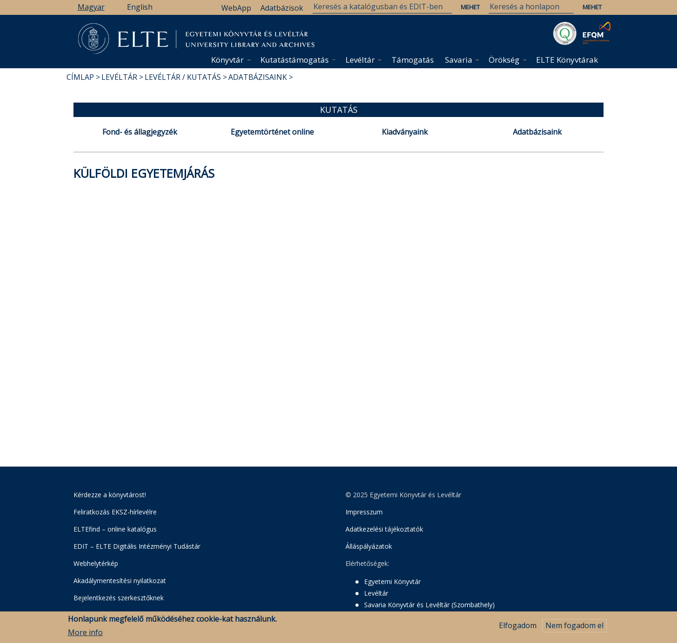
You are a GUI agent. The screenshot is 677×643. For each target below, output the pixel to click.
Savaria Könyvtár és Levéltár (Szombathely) (429, 604)
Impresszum (364, 511)
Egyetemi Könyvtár (392, 581)
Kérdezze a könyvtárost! (109, 494)
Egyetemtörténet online (272, 132)
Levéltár (360, 59)
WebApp (236, 8)
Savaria (458, 59)
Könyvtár (227, 59)
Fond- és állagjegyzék (139, 132)
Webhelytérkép (95, 563)
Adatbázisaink (257, 77)
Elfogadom (518, 628)
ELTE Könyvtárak (567, 59)
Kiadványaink (405, 132)
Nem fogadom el (574, 628)
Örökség (504, 59)
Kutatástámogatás (294, 59)
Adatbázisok (281, 8)
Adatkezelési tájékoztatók (384, 529)
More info (85, 635)
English (140, 7)
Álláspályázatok (368, 546)
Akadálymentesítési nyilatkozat (119, 580)
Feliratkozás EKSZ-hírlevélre (115, 511)
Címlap (80, 77)
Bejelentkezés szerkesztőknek (118, 597)
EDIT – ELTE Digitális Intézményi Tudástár (136, 546)
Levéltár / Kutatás (183, 77)
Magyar (91, 7)
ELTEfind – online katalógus (115, 529)
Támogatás (413, 59)
